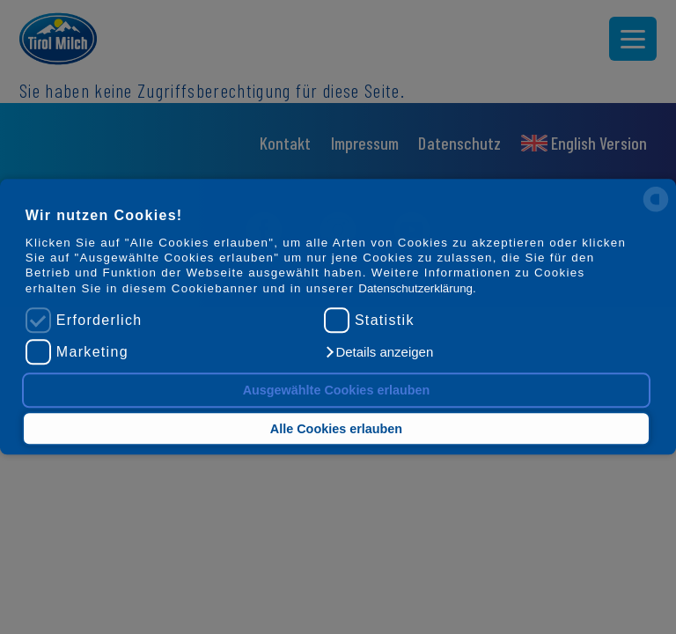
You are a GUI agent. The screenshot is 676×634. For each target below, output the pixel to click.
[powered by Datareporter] (656, 211)
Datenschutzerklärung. (416, 288)
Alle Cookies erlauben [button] (336, 429)
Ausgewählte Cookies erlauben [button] (336, 390)
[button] (378, 353)
